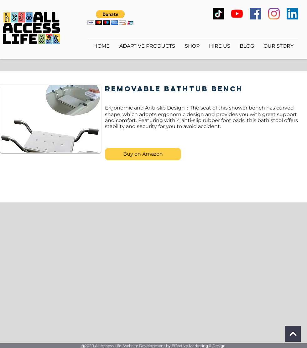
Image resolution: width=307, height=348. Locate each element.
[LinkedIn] (292, 13)
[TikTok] (218, 13)
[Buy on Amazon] (143, 154)
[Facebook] (255, 13)
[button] (110, 17)
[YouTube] (237, 13)
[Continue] (293, 334)
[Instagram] (274, 13)
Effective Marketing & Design (199, 345)
